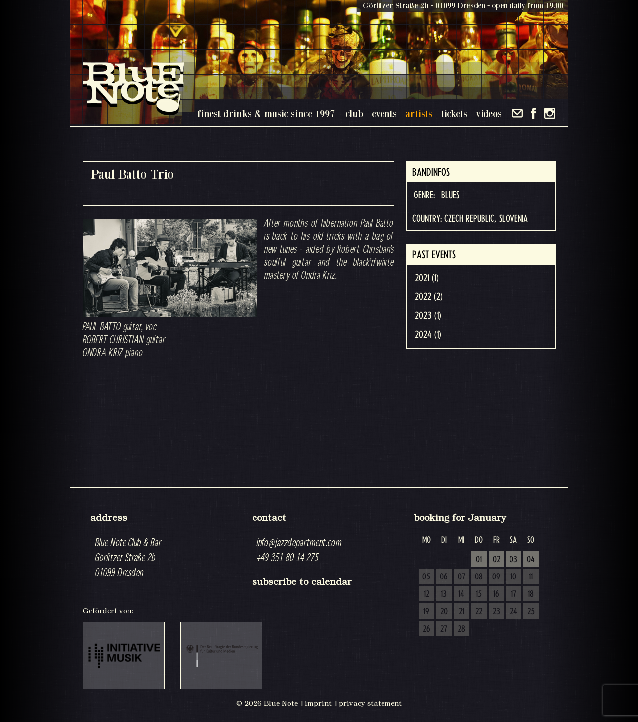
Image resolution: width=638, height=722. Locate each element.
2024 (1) (428, 335)
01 (479, 559)
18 (531, 594)
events (384, 113)
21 (461, 611)
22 (478, 611)
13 (444, 594)
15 (479, 594)
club (354, 113)
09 (496, 577)
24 (513, 611)
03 (513, 559)
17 (513, 594)
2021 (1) (427, 278)
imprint (318, 703)
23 (496, 611)
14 (461, 594)
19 (426, 611)
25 (531, 611)
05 (426, 577)
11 (531, 577)
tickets (454, 113)
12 (426, 594)
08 (479, 577)
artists (418, 113)
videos (489, 113)
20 (444, 611)
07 (461, 577)
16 (496, 594)
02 (496, 559)
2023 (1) (428, 316)
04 (531, 559)
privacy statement (370, 703)
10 (513, 577)
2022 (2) (429, 297)
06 (444, 577)
